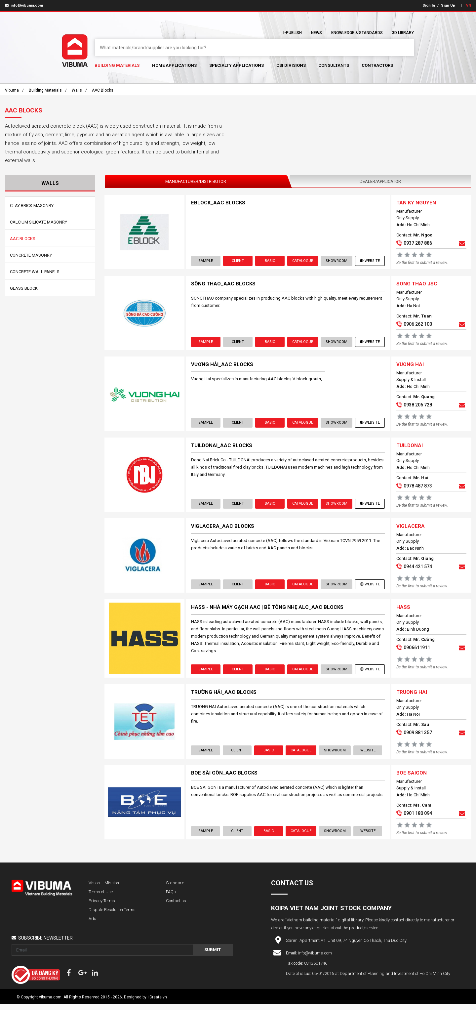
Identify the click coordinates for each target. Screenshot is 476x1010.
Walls (77, 90)
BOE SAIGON (411, 779)
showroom (336, 261)
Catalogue (302, 261)
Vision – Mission (104, 889)
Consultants (333, 65)
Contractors (377, 65)
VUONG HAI (409, 366)
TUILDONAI (409, 448)
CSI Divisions (291, 65)
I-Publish (292, 32)
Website (369, 261)
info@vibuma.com (24, 5)
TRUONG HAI (411, 697)
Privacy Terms (102, 907)
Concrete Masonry (31, 255)
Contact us (176, 907)
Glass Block (24, 288)
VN (468, 5)
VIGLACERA (410, 530)
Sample (206, 261)
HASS (403, 611)
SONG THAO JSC (416, 285)
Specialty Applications (236, 65)
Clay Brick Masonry (32, 205)
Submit (212, 955)
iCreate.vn (157, 1003)
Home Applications (174, 65)
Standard (175, 889)
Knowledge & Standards (357, 32)
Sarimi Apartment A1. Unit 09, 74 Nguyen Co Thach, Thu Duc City (346, 946)
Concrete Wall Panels (35, 271)
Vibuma (12, 90)
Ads (92, 924)
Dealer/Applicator (380, 181)
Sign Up (448, 5)
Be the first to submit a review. (422, 263)
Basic (269, 261)
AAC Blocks (102, 90)
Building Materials (117, 65)
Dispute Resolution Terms (112, 915)
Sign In (428, 5)
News (316, 32)
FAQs (171, 898)
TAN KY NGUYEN (416, 203)
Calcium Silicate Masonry (38, 222)
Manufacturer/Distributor (195, 181)
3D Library (403, 32)
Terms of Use (101, 898)
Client (238, 261)
